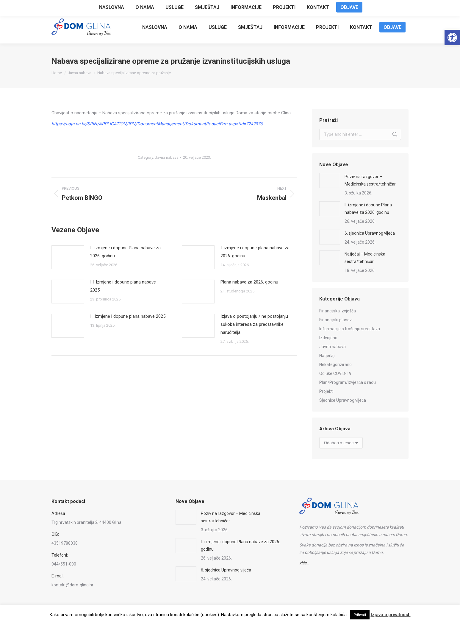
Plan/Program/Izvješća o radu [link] (347, 382)
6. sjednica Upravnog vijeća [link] (370, 233)
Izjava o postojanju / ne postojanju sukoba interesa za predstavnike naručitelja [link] (254, 324)
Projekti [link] (326, 391)
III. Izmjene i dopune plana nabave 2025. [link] (123, 286)
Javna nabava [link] (167, 157)
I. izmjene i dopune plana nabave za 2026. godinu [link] (255, 251)
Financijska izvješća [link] (337, 311)
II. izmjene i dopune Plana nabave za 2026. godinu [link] (125, 251)
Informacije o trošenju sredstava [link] (349, 328)
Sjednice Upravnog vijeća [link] (342, 400)
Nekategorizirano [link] (335, 364)
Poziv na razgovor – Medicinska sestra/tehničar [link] (370, 180)
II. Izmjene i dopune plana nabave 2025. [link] (128, 316)
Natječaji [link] (327, 355)
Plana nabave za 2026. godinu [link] (249, 282)
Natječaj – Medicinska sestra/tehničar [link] (365, 258)
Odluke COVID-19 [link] (335, 373)
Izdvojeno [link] (328, 337)
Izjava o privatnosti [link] (391, 614)
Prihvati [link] (360, 615)
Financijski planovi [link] (336, 319)
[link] (452, 37)
